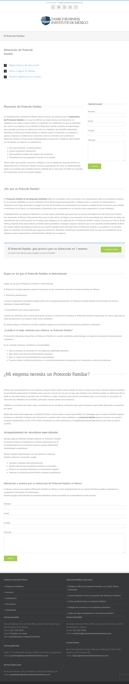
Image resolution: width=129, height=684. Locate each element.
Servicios (9, 592)
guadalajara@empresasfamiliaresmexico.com (30, 674)
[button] (22, 65)
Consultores (10, 604)
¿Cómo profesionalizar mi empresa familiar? (87, 601)
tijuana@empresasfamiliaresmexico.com (90, 655)
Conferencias (11, 598)
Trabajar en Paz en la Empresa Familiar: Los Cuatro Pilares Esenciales (93, 588)
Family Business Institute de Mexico (24, 636)
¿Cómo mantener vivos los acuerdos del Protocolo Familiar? (94, 595)
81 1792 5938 (17, 630)
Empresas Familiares (14, 586)
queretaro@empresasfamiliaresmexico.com (29, 655)
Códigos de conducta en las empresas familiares (89, 607)
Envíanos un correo (18, 633)
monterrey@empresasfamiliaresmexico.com (92, 633)
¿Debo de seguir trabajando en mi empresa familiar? (91, 613)
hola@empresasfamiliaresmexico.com (70, 3)
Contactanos (10, 610)
